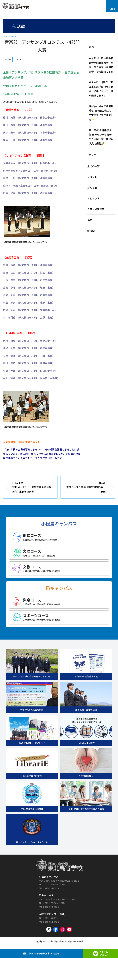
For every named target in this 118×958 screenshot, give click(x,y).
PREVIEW (32, 487)
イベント (92, 177)
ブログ (6, 36)
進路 (89, 220)
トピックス (93, 198)
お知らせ (92, 187)
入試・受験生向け (97, 209)
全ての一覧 (93, 166)
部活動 (13, 36)
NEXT (85, 487)
